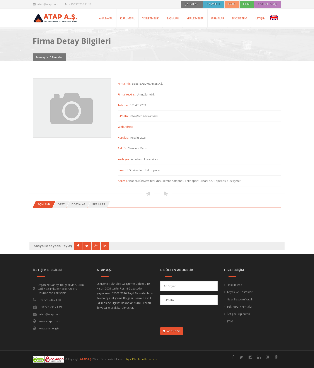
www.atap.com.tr (50, 321)
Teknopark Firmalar (240, 306)
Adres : (123, 181)
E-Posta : (124, 116)
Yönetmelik (150, 18)
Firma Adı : (125, 83)
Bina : (122, 170)
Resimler (98, 204)
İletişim (260, 18)
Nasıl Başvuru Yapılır (240, 299)
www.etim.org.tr (49, 328)
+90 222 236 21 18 (78, 4)
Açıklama (44, 204)
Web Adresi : (126, 127)
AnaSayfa (106, 18)
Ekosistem (239, 18)
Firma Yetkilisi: (127, 94)
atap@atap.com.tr (47, 4)
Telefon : (124, 105)
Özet (61, 204)
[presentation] (188, 316)
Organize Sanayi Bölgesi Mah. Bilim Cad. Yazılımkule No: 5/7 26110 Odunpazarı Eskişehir (61, 289)
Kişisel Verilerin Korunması (141, 359)
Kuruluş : (124, 138)
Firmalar (217, 18)
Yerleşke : (124, 159)
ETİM (230, 321)
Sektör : (123, 148)
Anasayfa (42, 57)
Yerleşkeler (195, 18)
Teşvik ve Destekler (240, 292)
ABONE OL (172, 331)
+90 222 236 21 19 (50, 307)
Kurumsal (127, 18)
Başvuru (173, 18)
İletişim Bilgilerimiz (239, 314)
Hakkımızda (234, 285)
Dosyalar (78, 204)
